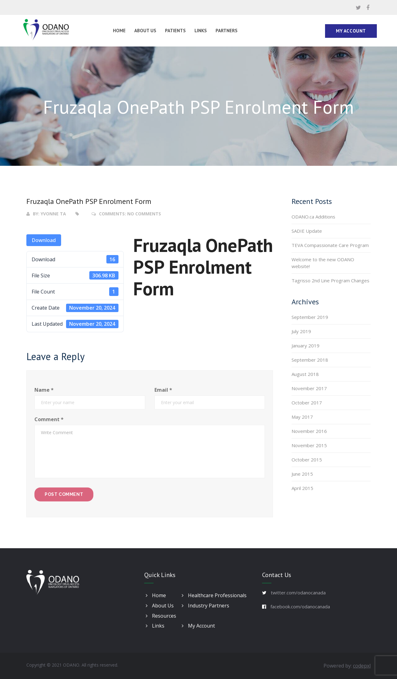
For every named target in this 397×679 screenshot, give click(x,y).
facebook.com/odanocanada (300, 606)
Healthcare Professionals (214, 595)
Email (163, 389)
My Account (351, 31)
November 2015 (309, 445)
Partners (227, 30)
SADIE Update (307, 231)
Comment (49, 419)
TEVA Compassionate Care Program (330, 245)
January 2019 (305, 345)
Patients (175, 30)
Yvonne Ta (53, 214)
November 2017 (309, 388)
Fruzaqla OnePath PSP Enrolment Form (88, 201)
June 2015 (302, 474)
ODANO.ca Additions (313, 217)
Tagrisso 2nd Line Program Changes (330, 280)
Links (200, 30)
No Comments (144, 214)
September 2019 (310, 317)
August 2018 (305, 374)
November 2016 (309, 431)
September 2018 (310, 360)
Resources (161, 615)
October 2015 (307, 459)
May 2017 (302, 417)
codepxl (362, 665)
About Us (145, 30)
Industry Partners (205, 605)
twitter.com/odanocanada (298, 592)
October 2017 (307, 402)
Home (119, 30)
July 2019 (301, 331)
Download (44, 240)
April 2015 (302, 488)
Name (44, 389)
